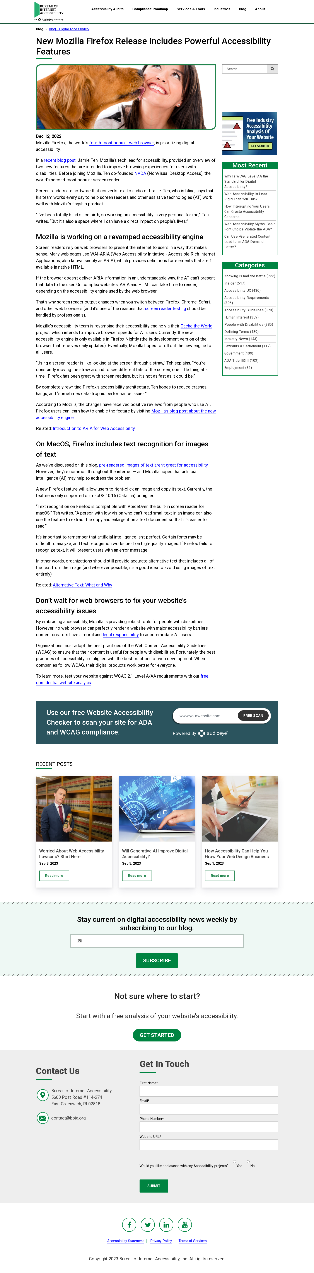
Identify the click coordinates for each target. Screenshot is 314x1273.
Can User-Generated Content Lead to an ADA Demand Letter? (247, 241)
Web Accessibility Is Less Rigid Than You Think (245, 196)
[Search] (250, 68)
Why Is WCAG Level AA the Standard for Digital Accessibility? (246, 181)
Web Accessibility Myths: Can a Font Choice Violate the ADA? (249, 226)
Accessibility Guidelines (248, 310)
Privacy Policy (161, 1241)
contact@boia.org (68, 1118)
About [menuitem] (260, 9)
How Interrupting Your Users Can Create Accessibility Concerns (247, 211)
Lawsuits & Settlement (247, 346)
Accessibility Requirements (246, 300)
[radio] (237, 1162)
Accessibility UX (242, 290)
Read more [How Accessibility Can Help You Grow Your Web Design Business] (220, 876)
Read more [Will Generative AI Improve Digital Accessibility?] (137, 876)
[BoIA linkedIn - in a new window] (166, 1225)
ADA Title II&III (241, 360)
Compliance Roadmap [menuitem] (150, 9)
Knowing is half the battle (249, 276)
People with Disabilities (248, 324)
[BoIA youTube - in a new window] (185, 1225)
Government (238, 353)
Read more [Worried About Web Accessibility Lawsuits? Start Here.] (54, 876)
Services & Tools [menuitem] (191, 9)
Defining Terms (241, 332)
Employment (238, 368)
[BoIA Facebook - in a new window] (129, 1225)
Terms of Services (193, 1241)
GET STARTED (157, 1035)
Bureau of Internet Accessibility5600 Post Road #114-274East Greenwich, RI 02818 (81, 1097)
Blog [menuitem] (242, 9)
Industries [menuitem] (222, 9)
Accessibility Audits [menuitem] (107, 9)
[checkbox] (242, 1162)
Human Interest (241, 317)
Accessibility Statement (125, 1241)
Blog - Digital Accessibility (69, 29)
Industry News (241, 339)
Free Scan (253, 715)
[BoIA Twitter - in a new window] (148, 1225)
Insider (234, 283)
